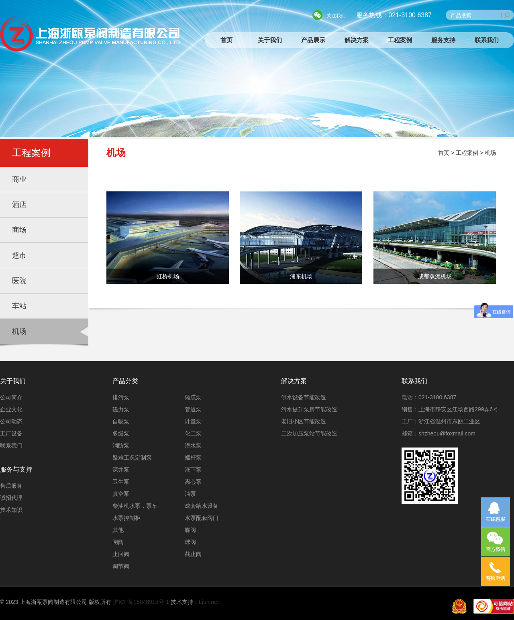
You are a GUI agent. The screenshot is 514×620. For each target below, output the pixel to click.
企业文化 (11, 409)
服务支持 (443, 40)
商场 (19, 230)
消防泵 (120, 445)
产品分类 (125, 381)
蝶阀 (190, 530)
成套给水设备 (201, 506)
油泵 (190, 494)
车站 (19, 306)
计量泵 (193, 421)
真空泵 (120, 494)
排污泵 (120, 397)
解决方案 (357, 40)
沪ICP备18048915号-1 (141, 602)
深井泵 (120, 469)
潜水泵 (193, 445)
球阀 (190, 542)
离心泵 (193, 481)
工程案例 (400, 40)
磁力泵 (120, 409)
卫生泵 (120, 481)
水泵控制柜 (126, 518)
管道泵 (193, 409)
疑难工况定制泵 (132, 457)
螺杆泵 (193, 457)
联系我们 (487, 40)
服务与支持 (16, 469)
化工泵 (193, 433)
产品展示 (313, 40)
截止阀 (193, 554)
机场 (19, 331)
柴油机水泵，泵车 (134, 506)
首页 (226, 40)
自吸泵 (120, 421)
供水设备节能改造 (303, 397)
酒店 (19, 205)
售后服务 (11, 485)
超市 (19, 255)
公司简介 (11, 397)
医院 (19, 281)
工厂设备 (11, 433)
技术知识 (11, 510)
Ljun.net (209, 602)
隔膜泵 (193, 397)
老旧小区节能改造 (303, 421)
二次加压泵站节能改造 (309, 433)
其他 (118, 530)
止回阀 (120, 554)
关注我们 (336, 15)
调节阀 (120, 566)
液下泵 (193, 469)
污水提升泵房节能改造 (309, 409)
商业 (19, 179)
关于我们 (270, 40)
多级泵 (120, 433)
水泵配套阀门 (201, 518)
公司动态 (11, 421)
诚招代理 (11, 498)
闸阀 (118, 542)
